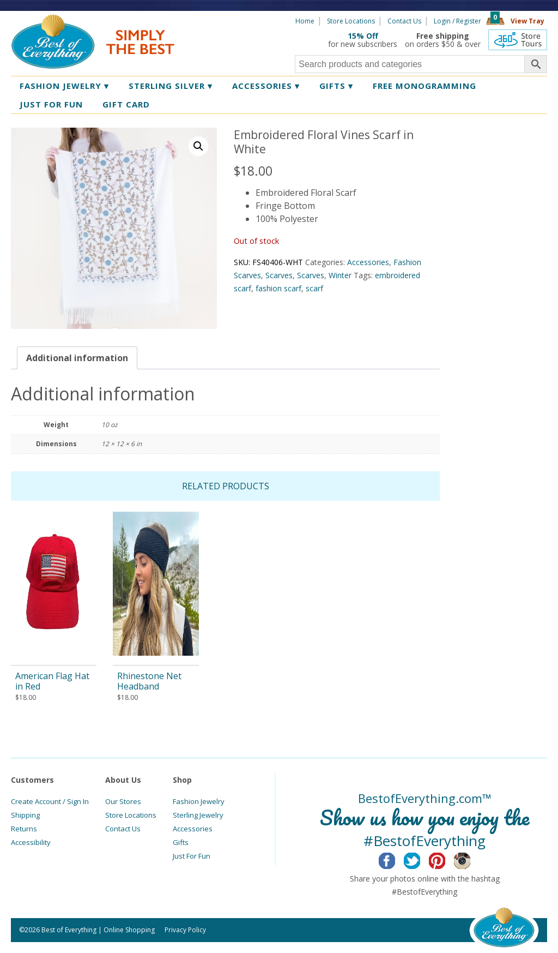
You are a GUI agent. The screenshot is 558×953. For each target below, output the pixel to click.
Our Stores (123, 801)
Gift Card (126, 104)
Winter (340, 275)
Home (304, 21)
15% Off (363, 36)
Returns (24, 829)
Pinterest (445, 859)
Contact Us (404, 21)
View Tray (527, 21)
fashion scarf (278, 288)
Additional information (77, 358)
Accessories (266, 85)
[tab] (77, 357)
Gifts (336, 85)
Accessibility (31, 842)
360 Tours (517, 39)
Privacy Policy (185, 929)
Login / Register (457, 21)
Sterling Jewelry (198, 815)
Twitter (420, 859)
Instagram (470, 859)
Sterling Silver (171, 85)
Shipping (25, 815)
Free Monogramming (424, 85)
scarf (314, 288)
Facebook (395, 859)
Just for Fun (51, 104)
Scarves (279, 275)
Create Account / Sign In (50, 801)
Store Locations (351, 21)
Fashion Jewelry (64, 85)
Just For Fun (191, 856)
